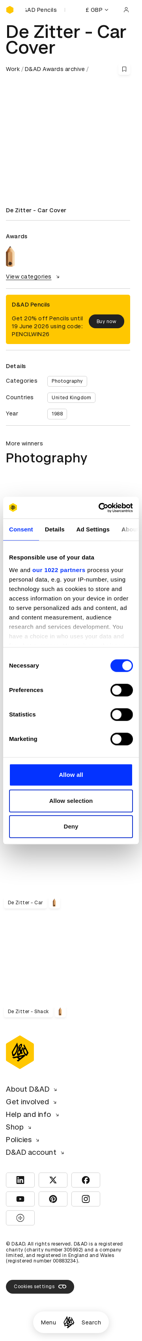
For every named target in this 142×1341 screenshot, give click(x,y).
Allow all (71, 774)
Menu (48, 1322)
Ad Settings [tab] (93, 529)
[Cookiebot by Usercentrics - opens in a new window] (100, 508)
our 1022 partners (58, 570)
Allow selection (71, 800)
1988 (57, 414)
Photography (67, 381)
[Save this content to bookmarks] (124, 69)
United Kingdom (71, 397)
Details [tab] (55, 529)
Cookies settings (40, 1287)
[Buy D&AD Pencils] (45, 10)
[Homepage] (69, 1322)
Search (91, 1322)
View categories (34, 277)
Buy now (107, 321)
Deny (71, 826)
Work (13, 69)
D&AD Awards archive (55, 69)
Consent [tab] (21, 529)
